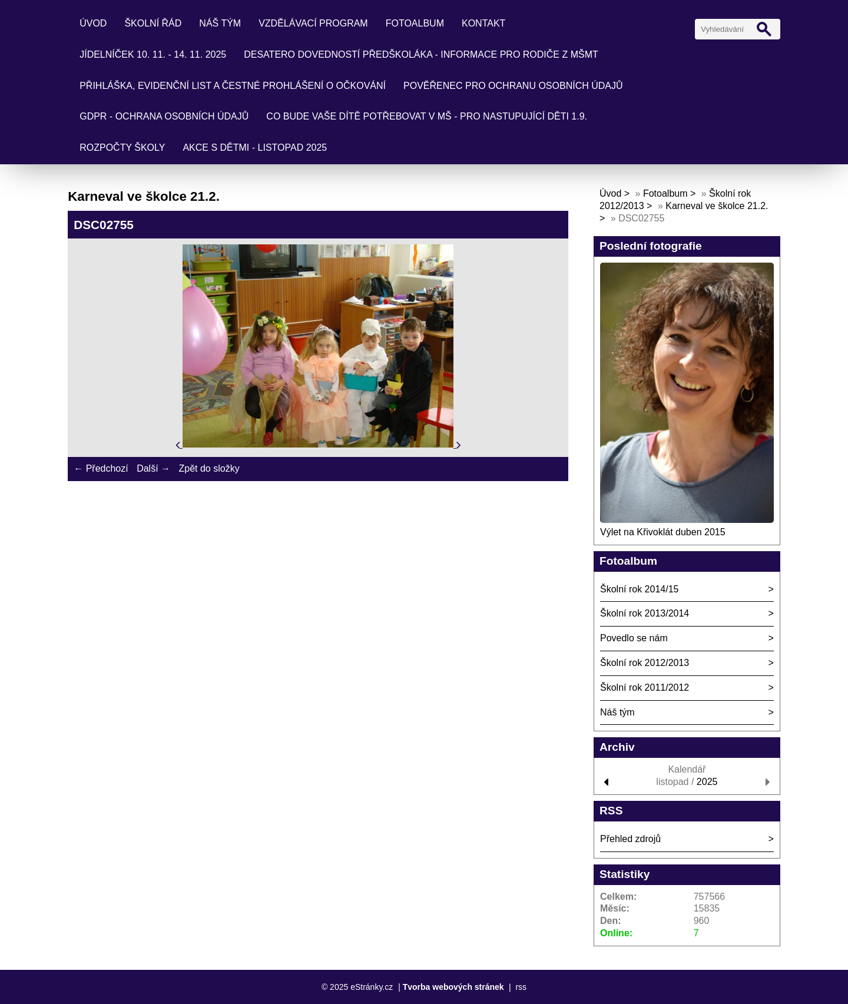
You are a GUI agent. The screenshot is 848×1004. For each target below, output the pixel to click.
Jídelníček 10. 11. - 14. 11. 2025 (153, 54)
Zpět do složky (208, 468)
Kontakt (483, 23)
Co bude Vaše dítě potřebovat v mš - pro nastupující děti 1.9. (426, 116)
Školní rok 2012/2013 (644, 663)
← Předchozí (101, 468)
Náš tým (220, 23)
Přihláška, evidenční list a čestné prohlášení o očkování (233, 86)
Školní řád (152, 23)
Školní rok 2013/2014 (644, 613)
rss (520, 987)
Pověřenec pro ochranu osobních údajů (513, 86)
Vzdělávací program (313, 23)
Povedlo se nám (634, 638)
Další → (153, 468)
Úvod (93, 23)
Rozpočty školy (122, 148)
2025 (707, 782)
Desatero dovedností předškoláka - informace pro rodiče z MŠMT (421, 54)
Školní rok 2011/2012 (644, 687)
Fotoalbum (415, 23)
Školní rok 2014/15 (639, 589)
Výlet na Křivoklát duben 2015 (663, 532)
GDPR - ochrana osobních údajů (164, 116)
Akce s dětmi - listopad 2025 (255, 148)
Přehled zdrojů (630, 839)
